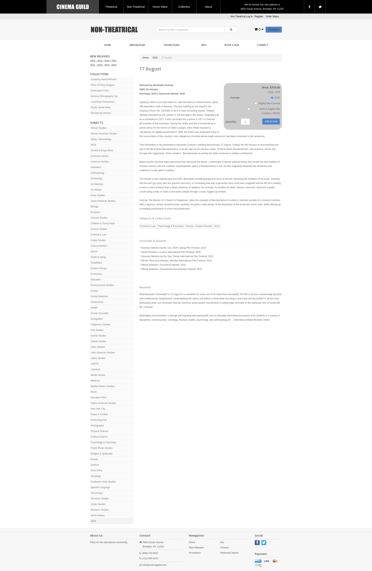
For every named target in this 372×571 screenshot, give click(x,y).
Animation (96, 167)
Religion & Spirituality (102, 453)
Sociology (96, 476)
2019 (106, 65)
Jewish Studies (98, 341)
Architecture (97, 184)
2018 (114, 65)
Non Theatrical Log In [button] (241, 16)
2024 (99, 61)
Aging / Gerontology (101, 139)
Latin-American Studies (103, 352)
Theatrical (111, 6)
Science (95, 465)
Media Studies (98, 375)
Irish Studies (97, 330)
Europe (94, 290)
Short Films (96, 470)
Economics (96, 274)
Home (107, 45)
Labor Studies (98, 347)
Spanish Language (100, 487)
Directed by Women (101, 113)
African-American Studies (104, 133)
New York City (98, 408)
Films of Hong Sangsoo (103, 85)
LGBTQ (95, 363)
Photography (97, 425)
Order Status (272, 16)
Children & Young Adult (103, 223)
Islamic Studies (98, 335)
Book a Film (232, 45)
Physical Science (99, 431)
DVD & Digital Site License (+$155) (264, 111)
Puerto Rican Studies (102, 448)
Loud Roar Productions (103, 101)
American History (99, 156)
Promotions (171, 45)
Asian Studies (98, 195)
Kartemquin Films (100, 90)
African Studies (98, 128)
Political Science (99, 436)
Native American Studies (103, 403)
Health (94, 307)
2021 (92, 65)
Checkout (273, 29)
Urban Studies (98, 504)
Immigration (97, 319)
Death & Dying (98, 257)
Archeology (96, 178)
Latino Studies (98, 358)
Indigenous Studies (100, 324)
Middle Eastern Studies (103, 386)
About (208, 6)
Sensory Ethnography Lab (104, 96)
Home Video (159, 6)
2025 (92, 61)
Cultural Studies (99, 246)
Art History (96, 189)
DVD (275, 97)
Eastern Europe (99, 268)
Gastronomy (97, 302)
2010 (93, 521)
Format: (235, 97)
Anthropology (97, 173)
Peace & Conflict (99, 414)
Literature (96, 369)
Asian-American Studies (103, 201)
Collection (184, 6)
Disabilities (96, 262)
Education (96, 279)
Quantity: (231, 121)
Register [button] (259, 16)
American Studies (100, 161)
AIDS (93, 144)
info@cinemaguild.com (154, 565)
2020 (99, 65)
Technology (96, 493)
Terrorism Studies (100, 498)
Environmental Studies (102, 285)
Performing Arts (99, 420)
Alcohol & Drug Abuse (102, 150)
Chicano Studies (99, 217)
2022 (114, 61)
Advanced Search (229, 552)
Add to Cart (271, 121)
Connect (262, 45)
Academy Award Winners (104, 79)
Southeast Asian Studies (103, 481)
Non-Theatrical (136, 6)
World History (98, 515)
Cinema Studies (99, 229)
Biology (94, 206)
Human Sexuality (99, 313)
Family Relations (99, 296)
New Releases (137, 45)
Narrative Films (98, 397)
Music (94, 392)
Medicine (95, 380)
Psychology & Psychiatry (103, 442)
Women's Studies (100, 509)
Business (95, 212)
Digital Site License (267, 103)
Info (204, 45)
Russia (94, 459)
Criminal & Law (98, 234)
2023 (106, 61)
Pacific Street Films (101, 107)
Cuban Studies (98, 240)
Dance (94, 251)
